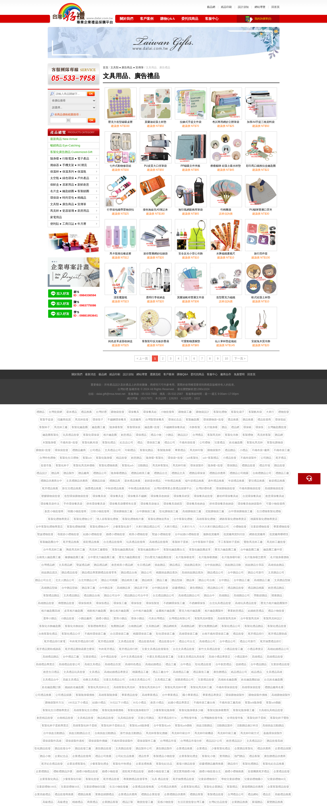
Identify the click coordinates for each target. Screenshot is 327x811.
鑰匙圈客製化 (51, 434)
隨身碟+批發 (215, 465)
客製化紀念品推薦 (273, 763)
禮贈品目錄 (98, 480)
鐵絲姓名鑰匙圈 (74, 687)
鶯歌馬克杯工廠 (253, 542)
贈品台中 (209, 595)
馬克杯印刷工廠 (226, 733)
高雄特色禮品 (133, 664)
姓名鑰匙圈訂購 (51, 687)
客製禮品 (232, 786)
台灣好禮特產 (204, 488)
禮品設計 (41, 473)
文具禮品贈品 (71, 595)
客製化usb (128, 465)
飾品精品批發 (105, 717)
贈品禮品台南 (129, 572)
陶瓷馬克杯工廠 (75, 549)
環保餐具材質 (182, 496)
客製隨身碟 (164, 450)
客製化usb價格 (183, 725)
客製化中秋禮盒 (122, 763)
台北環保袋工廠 (119, 633)
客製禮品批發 (215, 794)
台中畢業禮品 (170, 694)
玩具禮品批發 (71, 434)
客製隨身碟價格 (85, 694)
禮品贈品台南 (92, 595)
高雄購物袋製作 (280, 694)
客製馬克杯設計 (272, 618)
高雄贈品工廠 (262, 580)
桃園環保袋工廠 (142, 633)
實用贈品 (224, 756)
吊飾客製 (194, 427)
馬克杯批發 (81, 419)
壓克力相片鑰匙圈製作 (274, 603)
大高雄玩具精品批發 (271, 710)
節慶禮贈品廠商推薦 (211, 763)
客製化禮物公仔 (83, 519)
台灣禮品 (197, 434)
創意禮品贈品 (276, 587)
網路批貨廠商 (257, 534)
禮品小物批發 (276, 610)
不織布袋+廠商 (261, 450)
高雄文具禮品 (92, 664)
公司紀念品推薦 (124, 756)
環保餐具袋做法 (149, 503)
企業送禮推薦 (144, 763)
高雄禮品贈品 (51, 656)
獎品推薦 (233, 419)
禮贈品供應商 (217, 473)
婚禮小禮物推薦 (234, 771)
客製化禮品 (109, 442)
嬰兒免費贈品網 (207, 626)
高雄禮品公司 (207, 641)
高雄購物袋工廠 (191, 511)
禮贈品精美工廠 (140, 473)
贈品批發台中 (63, 748)
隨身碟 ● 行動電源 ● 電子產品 (73, 158)
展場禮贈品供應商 (252, 786)
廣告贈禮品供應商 (275, 756)
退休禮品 (71, 411)
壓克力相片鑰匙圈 (190, 610)
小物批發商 (167, 411)
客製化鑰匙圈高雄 (123, 549)
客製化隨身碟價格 (113, 710)
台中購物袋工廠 (145, 511)
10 (226, 358)
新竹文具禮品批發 (209, 649)
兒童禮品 (219, 442)
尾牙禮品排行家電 (54, 641)
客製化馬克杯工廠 (201, 687)
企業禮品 (201, 748)
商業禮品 (92, 802)
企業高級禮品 (42, 794)
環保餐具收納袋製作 (250, 503)
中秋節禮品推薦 (114, 488)
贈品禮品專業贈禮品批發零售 (99, 572)
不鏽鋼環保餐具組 (174, 427)
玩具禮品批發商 (135, 542)
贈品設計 (183, 434)
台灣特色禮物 (47, 457)
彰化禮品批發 (203, 664)
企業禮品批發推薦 (143, 786)
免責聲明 (239, 374)
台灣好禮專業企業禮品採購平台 (173, 488)
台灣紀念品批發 (218, 802)
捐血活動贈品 (204, 725)
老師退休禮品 (152, 480)
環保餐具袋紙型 (172, 503)
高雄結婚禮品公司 (278, 649)
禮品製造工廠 (201, 672)
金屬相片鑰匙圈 (165, 610)
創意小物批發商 (54, 511)
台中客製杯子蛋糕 (203, 542)
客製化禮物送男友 (158, 519)
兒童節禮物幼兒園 (94, 786)
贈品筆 (190, 580)
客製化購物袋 (275, 442)
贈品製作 (68, 473)
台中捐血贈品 (213, 564)
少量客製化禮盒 (99, 763)
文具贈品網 (152, 626)
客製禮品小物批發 (164, 756)
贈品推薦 (248, 419)
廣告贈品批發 (103, 748)
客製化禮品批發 (276, 626)
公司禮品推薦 (43, 694)
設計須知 (243, 7)
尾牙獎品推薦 (71, 542)
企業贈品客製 (110, 802)
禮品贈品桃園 (256, 587)
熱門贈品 (239, 756)
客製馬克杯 (214, 434)
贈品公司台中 (112, 595)
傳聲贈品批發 (66, 603)
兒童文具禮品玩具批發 (191, 656)
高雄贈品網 (187, 626)
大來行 (270, 411)
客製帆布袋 (255, 411)
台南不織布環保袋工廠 (215, 633)
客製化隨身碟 (104, 457)
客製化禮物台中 (99, 526)
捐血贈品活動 (233, 564)
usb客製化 (193, 457)
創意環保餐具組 (274, 496)
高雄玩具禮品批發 (246, 603)
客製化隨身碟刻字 (138, 710)
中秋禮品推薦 (173, 480)
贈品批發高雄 (275, 740)
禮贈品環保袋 (197, 473)
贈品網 (279, 434)
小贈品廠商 (85, 618)
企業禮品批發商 (81, 756)
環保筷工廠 (120, 603)
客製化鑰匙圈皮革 (200, 549)
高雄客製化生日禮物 (86, 710)
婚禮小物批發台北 (210, 771)
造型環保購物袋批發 (76, 496)
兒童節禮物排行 (207, 779)
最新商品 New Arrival (63, 139)
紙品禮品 (256, 672)
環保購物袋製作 (235, 694)
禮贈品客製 (196, 794)
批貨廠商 (135, 419)
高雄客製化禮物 (205, 519)
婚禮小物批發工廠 (158, 771)
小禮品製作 (241, 656)
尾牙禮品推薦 (50, 488)
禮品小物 (156, 434)
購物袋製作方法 (54, 702)
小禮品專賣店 (255, 649)
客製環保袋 (133, 427)
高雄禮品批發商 (158, 542)
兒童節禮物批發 (259, 526)
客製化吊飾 (231, 434)
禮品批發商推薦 (64, 794)
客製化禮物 (220, 411)
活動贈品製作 (224, 725)
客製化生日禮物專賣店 (56, 710)
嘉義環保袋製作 (272, 733)
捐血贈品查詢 (192, 564)
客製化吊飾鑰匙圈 (50, 626)
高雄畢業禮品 (150, 694)
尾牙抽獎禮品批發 (183, 779)
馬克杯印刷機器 (203, 733)
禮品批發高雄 (146, 641)
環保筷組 (280, 419)
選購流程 (155, 374)
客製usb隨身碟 (253, 702)
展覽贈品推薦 (275, 802)
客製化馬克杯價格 (84, 465)
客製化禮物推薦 (108, 465)
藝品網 (211, 7)
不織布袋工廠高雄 (230, 702)
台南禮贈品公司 (262, 473)
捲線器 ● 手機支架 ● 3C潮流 (73, 165)
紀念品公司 (126, 442)
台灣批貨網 (55, 411)
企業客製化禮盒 (188, 756)
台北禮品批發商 (112, 542)
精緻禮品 (77, 802)
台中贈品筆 (106, 587)
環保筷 (259, 427)
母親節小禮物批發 (68, 534)
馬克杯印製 (196, 450)
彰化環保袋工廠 (165, 633)
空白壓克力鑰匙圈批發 (157, 557)
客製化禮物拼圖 (76, 526)
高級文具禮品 (71, 679)
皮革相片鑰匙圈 (73, 610)
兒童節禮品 (90, 656)
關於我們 (126, 18)
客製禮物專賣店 (97, 626)
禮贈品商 (114, 480)
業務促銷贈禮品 (104, 794)
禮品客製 (254, 756)
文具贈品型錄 (282, 580)
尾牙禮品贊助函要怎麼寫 (80, 649)
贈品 (224, 427)
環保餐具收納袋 (160, 496)
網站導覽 (260, 7)
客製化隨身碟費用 (218, 710)
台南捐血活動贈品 (105, 733)
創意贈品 (136, 457)
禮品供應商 (264, 748)
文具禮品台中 (51, 679)
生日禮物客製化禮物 (269, 511)
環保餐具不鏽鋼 (137, 496)
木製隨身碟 (49, 442)
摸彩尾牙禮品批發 (133, 771)
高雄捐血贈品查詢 (192, 572)
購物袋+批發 (43, 450)
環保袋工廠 (153, 442)
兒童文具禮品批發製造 (155, 649)
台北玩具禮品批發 (220, 603)
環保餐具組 (150, 411)
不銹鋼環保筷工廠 (174, 603)
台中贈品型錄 (69, 587)
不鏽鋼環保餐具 (116, 419)
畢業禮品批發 (130, 694)
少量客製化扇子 (122, 526)
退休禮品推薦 (132, 480)
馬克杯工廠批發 (276, 542)
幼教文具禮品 (91, 679)
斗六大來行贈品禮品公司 (214, 526)
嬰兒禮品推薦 (256, 480)
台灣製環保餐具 (154, 419)
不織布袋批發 (187, 442)
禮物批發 (283, 411)
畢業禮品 (180, 450)
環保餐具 (133, 411)
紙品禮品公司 (239, 672)
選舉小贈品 (50, 618)
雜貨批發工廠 (145, 802)
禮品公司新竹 (248, 641)
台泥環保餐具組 (251, 496)
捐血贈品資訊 (49, 572)
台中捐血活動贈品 (54, 733)
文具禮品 (94, 672)
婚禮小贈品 (102, 618)
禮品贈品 (230, 450)
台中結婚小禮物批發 (187, 534)
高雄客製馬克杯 (226, 618)
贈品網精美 (170, 626)
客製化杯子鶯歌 (279, 717)
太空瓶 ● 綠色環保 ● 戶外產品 (73, 178)
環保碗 (247, 427)
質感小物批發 (165, 802)
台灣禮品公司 (236, 794)
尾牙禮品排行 (256, 633)
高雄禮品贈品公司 (189, 595)
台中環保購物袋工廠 (240, 511)
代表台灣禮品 (157, 618)
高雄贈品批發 (46, 603)
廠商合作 (225, 374)
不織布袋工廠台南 (204, 702)
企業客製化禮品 (190, 786)
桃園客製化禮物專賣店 (263, 519)
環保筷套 (136, 603)
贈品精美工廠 (130, 580)
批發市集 (46, 465)
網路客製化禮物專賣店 (232, 519)
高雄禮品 (257, 656)
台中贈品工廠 (242, 580)
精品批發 (121, 457)
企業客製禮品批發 (278, 786)
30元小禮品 (139, 702)
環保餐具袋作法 (50, 503)
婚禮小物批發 (110, 771)
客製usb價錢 (273, 702)
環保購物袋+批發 (213, 419)
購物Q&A (167, 18)
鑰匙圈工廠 (98, 427)
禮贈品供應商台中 (51, 480)
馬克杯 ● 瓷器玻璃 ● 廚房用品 (73, 210)
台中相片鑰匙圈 (142, 610)
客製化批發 (92, 779)
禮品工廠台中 (161, 672)
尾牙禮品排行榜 (128, 649)
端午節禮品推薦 (194, 480)
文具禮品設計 (254, 740)
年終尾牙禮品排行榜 (82, 641)
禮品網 (235, 427)
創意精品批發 (45, 717)
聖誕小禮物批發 (161, 534)
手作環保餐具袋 (72, 503)
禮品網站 (253, 794)
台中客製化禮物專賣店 (49, 526)
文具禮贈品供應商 (77, 480)
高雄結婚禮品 (153, 664)
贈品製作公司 (144, 748)
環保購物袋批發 (225, 488)
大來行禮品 (171, 526)
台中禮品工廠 (71, 656)
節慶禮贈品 (179, 587)
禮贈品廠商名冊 (274, 687)
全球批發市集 (235, 717)
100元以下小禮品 (78, 702)
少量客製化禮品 (220, 748)
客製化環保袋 (91, 434)
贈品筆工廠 (88, 587)
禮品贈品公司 (215, 587)
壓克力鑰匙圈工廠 (225, 549)
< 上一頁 (142, 358)
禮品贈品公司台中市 (136, 595)
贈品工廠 (162, 580)
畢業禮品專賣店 (212, 694)
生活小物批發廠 (118, 786)
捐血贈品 (160, 564)
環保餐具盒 (117, 496)
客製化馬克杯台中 (150, 687)
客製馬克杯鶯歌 (203, 618)
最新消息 (90, 374)
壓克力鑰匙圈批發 (129, 557)
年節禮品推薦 (236, 480)
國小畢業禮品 (190, 694)
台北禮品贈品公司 (163, 595)
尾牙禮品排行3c (167, 717)
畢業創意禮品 (236, 610)
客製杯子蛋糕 (180, 542)
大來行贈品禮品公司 (148, 526)
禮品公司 (169, 442)
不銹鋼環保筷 (197, 603)
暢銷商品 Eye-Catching (65, 145)
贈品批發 (279, 465)
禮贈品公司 (100, 473)
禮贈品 (40, 411)
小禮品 (244, 450)
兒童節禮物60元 (276, 779)
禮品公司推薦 (103, 756)
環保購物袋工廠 (122, 511)
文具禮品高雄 (274, 672)
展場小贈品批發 (185, 763)
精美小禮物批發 (138, 534)
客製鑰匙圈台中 (49, 542)
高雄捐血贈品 (276, 564)
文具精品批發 (85, 717)
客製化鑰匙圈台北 (174, 549)
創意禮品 (126, 434)
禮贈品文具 (178, 473)
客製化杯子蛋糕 (256, 717)
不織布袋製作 (248, 457)
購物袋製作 (214, 450)
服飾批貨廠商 (211, 534)
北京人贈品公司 (64, 580)
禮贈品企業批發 (150, 794)
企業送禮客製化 (76, 763)
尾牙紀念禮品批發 (52, 763)
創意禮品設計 (234, 740)
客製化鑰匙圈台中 (148, 549)
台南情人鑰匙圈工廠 (48, 557)
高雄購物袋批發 (274, 488)
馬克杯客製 (264, 434)
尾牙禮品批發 (111, 779)
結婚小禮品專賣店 (178, 702)
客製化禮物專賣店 (59, 519)
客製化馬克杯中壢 (175, 687)
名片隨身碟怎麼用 (255, 557)
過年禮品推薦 (216, 480)
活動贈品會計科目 (247, 725)
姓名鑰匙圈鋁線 (250, 679)
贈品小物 (45, 756)
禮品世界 (143, 756)
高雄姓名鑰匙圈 (227, 679)
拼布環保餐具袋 (95, 503)
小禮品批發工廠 (233, 649)
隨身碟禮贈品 (119, 473)
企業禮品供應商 (127, 794)
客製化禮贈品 (250, 763)
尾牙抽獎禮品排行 (271, 641)
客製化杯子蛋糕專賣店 (55, 725)
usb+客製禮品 (211, 457)
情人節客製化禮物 (107, 519)
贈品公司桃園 (109, 580)
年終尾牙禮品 (107, 649)
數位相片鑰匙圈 (119, 610)
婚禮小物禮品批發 (87, 771)
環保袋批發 (61, 450)
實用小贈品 (120, 618)
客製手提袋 (46, 419)
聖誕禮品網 (83, 564)
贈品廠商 (83, 473)
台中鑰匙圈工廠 (249, 549)
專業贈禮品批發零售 (135, 779)
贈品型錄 (176, 580)
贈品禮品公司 (215, 572)
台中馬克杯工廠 (52, 549)
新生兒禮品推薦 (71, 488)
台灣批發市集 (189, 717)
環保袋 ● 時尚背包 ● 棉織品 (73, 197)
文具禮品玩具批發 (74, 672)
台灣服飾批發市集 (212, 717)
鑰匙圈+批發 (152, 427)
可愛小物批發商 (275, 503)
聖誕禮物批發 (45, 534)
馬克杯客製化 (160, 465)
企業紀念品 (61, 756)
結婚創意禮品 (256, 610)
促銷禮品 (241, 664)
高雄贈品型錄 (49, 587)
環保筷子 (97, 419)
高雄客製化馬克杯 (124, 687)
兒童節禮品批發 (280, 664)
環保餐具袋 (99, 496)
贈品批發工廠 (83, 748)
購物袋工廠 (185, 411)
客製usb (87, 457)
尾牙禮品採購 (106, 641)
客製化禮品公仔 (70, 633)
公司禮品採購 (63, 694)
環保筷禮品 (102, 603)
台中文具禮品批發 (131, 656)
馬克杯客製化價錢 (156, 733)
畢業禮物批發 (281, 526)
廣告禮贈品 (196, 587)
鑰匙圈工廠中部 (272, 549)
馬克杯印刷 (179, 465)
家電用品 (73, 217)
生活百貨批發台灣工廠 (191, 802)
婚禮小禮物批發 (115, 534)
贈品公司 (146, 572)
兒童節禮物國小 (253, 779)
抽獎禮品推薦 (93, 488)
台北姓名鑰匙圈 (273, 679)
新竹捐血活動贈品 (131, 733)
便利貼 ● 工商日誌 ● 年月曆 (73, 223)
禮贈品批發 (248, 465)
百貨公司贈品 (146, 717)
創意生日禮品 (51, 672)
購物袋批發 (117, 411)
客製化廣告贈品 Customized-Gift (71, 152)
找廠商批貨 (64, 419)
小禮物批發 (239, 526)
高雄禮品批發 (275, 656)
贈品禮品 (174, 564)
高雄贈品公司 (242, 595)
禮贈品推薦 (84, 794)
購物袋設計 (202, 411)
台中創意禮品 (223, 664)
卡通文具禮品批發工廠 (160, 656)
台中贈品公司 (236, 572)
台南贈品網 (135, 626)
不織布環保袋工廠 (95, 633)
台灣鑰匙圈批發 (277, 427)
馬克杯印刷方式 (249, 733)
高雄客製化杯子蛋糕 (85, 725)
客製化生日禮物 (69, 457)
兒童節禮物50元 (70, 786)
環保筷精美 (85, 603)
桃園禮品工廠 (140, 672)
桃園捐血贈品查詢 (167, 572)
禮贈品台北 (160, 473)
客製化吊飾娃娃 (74, 626)
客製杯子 (44, 427)
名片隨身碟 (211, 427)
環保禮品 (141, 434)
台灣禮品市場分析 (191, 740)
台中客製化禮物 (183, 519)
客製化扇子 (237, 411)
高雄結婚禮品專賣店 (116, 672)
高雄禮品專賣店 (45, 664)
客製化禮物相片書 (133, 519)
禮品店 (267, 794)
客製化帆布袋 (90, 442)
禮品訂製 (127, 802)
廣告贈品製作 (164, 748)
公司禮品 (95, 450)
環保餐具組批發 (203, 496)
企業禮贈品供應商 (175, 794)
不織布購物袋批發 (250, 488)
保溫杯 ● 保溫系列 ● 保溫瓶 (73, 171)
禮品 (140, 442)
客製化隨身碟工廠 (244, 710)
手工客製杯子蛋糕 (229, 542)
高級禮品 (48, 802)
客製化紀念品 (164, 763)
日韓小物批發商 (99, 511)
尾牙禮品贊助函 (277, 633)
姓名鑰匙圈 (236, 442)
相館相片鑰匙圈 (96, 610)
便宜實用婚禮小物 (184, 771)
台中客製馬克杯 (249, 618)
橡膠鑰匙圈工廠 (74, 557)
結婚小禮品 (99, 702)
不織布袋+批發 (69, 442)
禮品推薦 (86, 411)
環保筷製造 (152, 603)
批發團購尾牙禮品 (258, 771)
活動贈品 (143, 465)
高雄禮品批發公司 (69, 664)
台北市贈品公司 (87, 580)
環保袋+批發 (175, 457)
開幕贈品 (276, 595)
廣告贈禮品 (220, 672)
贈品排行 (233, 763)
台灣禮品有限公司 (179, 618)
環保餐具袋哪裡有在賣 (122, 503)
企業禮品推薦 (184, 748)
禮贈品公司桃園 (239, 473)
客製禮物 (247, 434)
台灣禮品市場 (168, 740)
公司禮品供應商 (167, 786)
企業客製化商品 (49, 779)
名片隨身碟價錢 (207, 557)
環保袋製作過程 (74, 740)
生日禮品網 (144, 564)
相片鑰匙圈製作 (214, 610)
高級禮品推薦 (283, 794)
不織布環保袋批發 (227, 687)
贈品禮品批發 (69, 572)
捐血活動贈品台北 (79, 733)
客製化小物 (208, 756)
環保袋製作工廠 (146, 740)
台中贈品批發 (160, 587)
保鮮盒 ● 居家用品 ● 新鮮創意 (73, 184)
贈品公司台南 (206, 580)
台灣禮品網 (48, 564)
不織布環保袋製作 (122, 740)
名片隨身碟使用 (185, 557)
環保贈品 (232, 465)
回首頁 (275, 7)
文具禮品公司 (113, 450)
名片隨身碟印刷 (230, 557)
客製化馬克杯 (255, 442)
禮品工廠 (170, 664)
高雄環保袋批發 (251, 687)
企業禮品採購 (283, 748)
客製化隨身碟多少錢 (191, 710)
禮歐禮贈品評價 (62, 771)
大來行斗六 (188, 526)
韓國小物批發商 (77, 511)
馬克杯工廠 (61, 427)
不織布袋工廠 (282, 450)
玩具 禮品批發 (160, 779)
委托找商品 (189, 18)
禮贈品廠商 (79, 450)
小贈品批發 (67, 618)
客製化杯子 (62, 465)
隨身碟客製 (116, 427)
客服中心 (212, 18)
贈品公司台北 (43, 580)
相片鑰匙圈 (110, 434)
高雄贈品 (224, 595)
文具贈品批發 (123, 748)
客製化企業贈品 (213, 786)
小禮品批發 (229, 457)
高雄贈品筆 (123, 587)
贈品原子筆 (141, 587)
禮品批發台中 (167, 641)
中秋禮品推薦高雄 (139, 488)
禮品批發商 (264, 419)
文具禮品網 (65, 564)
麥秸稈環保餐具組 (227, 496)
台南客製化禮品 (47, 633)
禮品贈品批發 (236, 587)
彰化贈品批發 (42, 748)
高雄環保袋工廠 (188, 633)
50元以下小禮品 (119, 702)
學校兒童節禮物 (230, 779)
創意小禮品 (157, 702)
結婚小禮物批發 (92, 534)
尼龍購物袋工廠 (214, 511)
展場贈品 (257, 802)
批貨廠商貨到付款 (234, 534)
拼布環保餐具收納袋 (221, 503)
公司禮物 (204, 442)
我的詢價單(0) (263, 18)
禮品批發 (238, 633)
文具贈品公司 (276, 572)
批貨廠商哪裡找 (278, 534)
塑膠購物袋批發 (50, 496)
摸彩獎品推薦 (91, 542)
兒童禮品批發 (206, 679)
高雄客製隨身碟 (108, 694)
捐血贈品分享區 (254, 564)
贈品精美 (147, 580)
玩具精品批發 (126, 717)
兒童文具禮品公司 (114, 679)
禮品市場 (264, 465)
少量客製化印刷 (72, 779)
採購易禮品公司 (184, 679)
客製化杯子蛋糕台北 (113, 725)
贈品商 (55, 473)
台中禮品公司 (227, 641)
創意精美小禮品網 (122, 564)
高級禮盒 (62, 802)
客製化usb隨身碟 (139, 725)
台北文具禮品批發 (183, 649)
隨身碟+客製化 (155, 457)
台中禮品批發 (109, 656)
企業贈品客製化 (243, 748)
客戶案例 (146, 18)
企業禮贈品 (42, 771)
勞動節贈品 (260, 595)
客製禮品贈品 (51, 595)
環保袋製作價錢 (97, 740)
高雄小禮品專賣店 (219, 656)
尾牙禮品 (280, 457)
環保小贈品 (137, 618)
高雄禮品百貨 (113, 664)
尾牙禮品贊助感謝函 (48, 649)
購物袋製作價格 (257, 694)
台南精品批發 (65, 717)
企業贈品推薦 (240, 802)
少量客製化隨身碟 (164, 710)
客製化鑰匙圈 (80, 427)
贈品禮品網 (100, 564)
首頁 (105, 67)
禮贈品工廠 (282, 473)
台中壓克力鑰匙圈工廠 (101, 557)
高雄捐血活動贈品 (273, 725)
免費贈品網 (117, 626)
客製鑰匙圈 (192, 419)
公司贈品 (266, 457)
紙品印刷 (226, 7)
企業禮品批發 (281, 771)
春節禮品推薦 (277, 480)
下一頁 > (240, 358)
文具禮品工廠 (163, 679)
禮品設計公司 (214, 740)
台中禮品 (185, 664)
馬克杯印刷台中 (180, 733)
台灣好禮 (101, 411)
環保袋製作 (197, 465)
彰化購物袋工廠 (168, 511)
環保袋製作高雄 (52, 740)
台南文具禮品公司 (140, 679)
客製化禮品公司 (230, 626)
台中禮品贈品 (258, 664)
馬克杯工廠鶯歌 (98, 549)
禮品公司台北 (187, 641)
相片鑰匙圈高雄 (50, 610)
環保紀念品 (175, 419)
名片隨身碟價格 (279, 557)
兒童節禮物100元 (46, 786)
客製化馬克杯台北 (98, 687)
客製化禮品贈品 (253, 626)
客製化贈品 (146, 450)
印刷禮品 (130, 450)
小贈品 (169, 434)
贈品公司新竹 (256, 572)
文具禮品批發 (126, 641)
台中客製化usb (162, 725)
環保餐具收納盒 (195, 503)
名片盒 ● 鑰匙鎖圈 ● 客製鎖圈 (73, 191)
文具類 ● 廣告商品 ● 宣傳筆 (73, 204)
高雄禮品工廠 (181, 672)
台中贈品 (224, 580)
